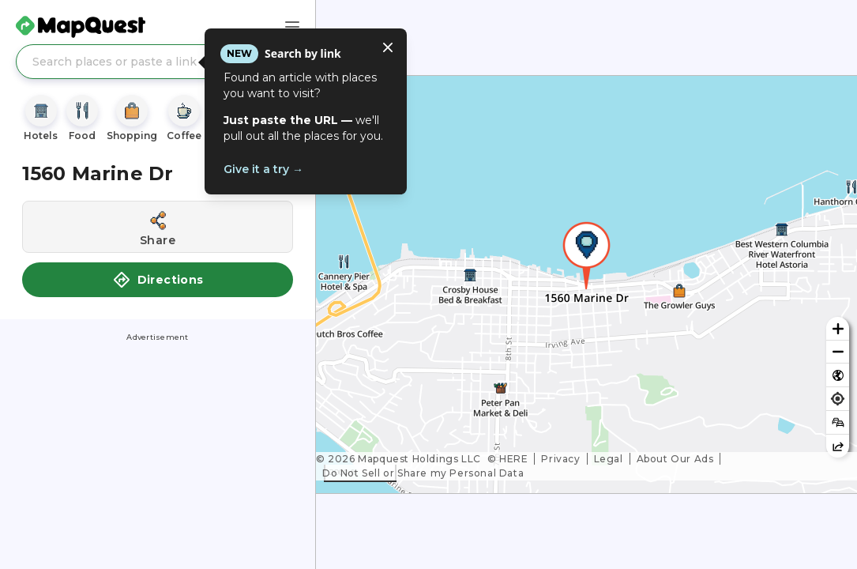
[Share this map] (837, 446)
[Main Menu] (292, 26)
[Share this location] (157, 227)
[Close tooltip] (388, 47)
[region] (586, 284)
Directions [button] (158, 279)
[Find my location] (837, 398)
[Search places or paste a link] (157, 61)
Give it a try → (263, 169)
